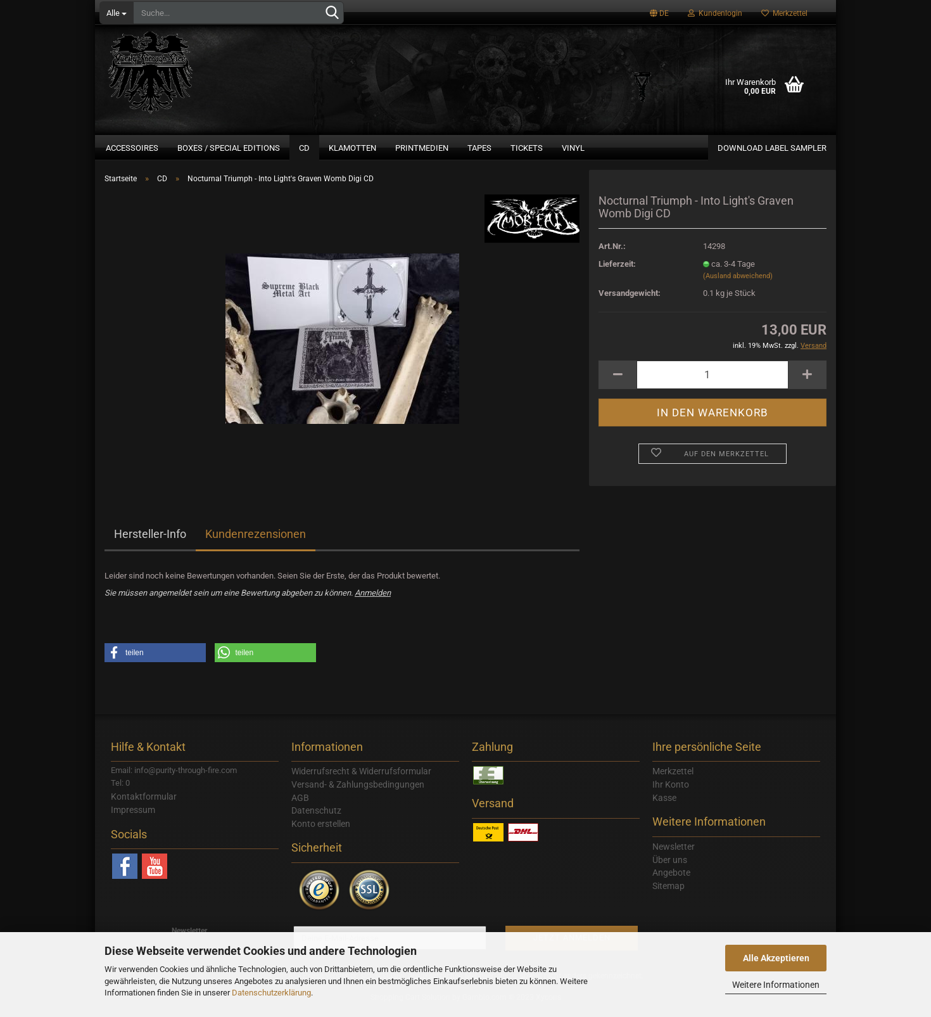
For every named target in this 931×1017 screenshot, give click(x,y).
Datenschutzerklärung (271, 992)
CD (304, 148)
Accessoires (132, 148)
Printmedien (421, 148)
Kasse (664, 805)
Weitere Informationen (776, 985)
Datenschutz (316, 818)
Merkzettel (784, 13)
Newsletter (673, 854)
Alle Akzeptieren (776, 958)
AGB (300, 805)
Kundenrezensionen (255, 541)
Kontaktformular (144, 804)
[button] (155, 660)
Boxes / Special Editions (228, 148)
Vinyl (573, 148)
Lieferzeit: (617, 271)
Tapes (479, 148)
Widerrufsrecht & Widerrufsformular (361, 779)
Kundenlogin (715, 13)
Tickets (526, 148)
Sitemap (668, 893)
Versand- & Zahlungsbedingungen (357, 792)
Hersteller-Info (150, 541)
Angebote (671, 880)
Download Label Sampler (772, 148)
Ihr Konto (670, 792)
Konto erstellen (320, 831)
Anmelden (373, 600)
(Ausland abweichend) (738, 283)
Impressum (133, 817)
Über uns (669, 867)
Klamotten (352, 148)
